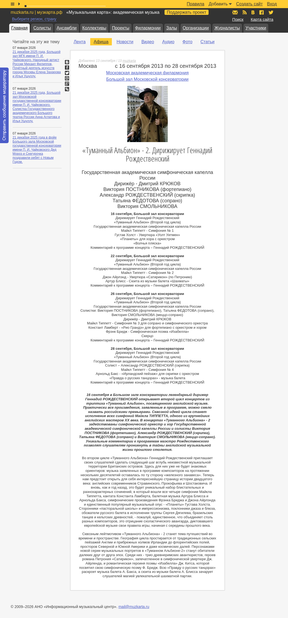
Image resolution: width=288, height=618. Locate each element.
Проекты (120, 28)
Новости (124, 41)
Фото (187, 41)
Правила (195, 4)
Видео (147, 41)
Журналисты (227, 28)
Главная (19, 28)
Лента (80, 41)
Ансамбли (67, 28)
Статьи (207, 41)
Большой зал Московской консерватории (147, 79)
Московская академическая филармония (147, 72)
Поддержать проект (186, 12)
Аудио (168, 41)
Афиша (101, 41)
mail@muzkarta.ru (133, 606)
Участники (256, 28)
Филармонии (148, 28)
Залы (171, 28)
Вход (272, 4)
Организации (196, 28)
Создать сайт (249, 4)
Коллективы (94, 28)
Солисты (42, 28)
